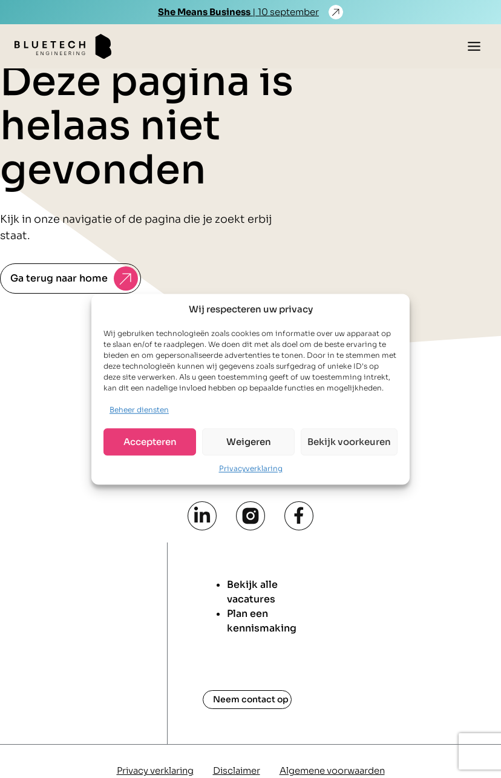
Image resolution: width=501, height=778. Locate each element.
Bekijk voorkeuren (349, 441)
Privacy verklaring (155, 770)
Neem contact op (251, 699)
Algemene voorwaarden (332, 770)
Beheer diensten (139, 409)
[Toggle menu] (474, 46)
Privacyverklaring (251, 468)
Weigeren (248, 441)
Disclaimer (236, 770)
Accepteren (150, 441)
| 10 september (238, 12)
